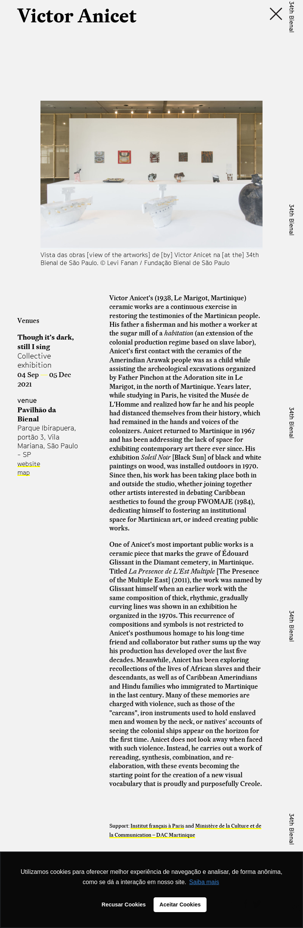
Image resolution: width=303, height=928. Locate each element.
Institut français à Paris (157, 826)
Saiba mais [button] (204, 882)
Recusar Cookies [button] (124, 904)
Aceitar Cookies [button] (180, 904)
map (23, 472)
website (28, 464)
